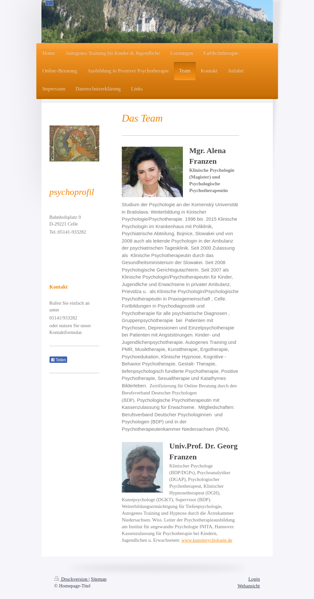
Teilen (58, 360)
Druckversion (71, 579)
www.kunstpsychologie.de (206, 540)
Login (254, 579)
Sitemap (98, 579)
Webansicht (249, 585)
